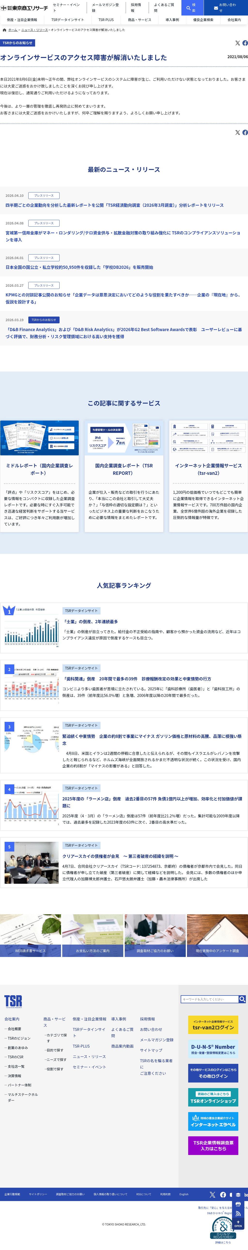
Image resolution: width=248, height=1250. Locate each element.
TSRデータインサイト (67, 19)
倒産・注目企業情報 (22, 19)
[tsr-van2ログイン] (213, 1024)
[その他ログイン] (213, 1072)
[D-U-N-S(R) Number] (213, 1048)
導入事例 (172, 19)
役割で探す (55, 1069)
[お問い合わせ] (226, 8)
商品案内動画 (122, 1046)
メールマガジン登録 (157, 1039)
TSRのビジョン (19, 1038)
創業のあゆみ (18, 1047)
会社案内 (234, 19)
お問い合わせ (151, 1029)
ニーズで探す (57, 1059)
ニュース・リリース (34, 30)
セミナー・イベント (89, 1066)
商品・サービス (139, 19)
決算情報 (14, 1075)
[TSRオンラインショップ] (213, 1096)
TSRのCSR (15, 1056)
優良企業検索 (203, 19)
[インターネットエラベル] (213, 1120)
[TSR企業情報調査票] (213, 1145)
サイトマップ (151, 1050)
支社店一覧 (16, 1066)
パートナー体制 (19, 1085)
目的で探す (55, 1050)
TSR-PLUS (106, 19)
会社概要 (14, 1028)
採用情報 (147, 1018)
